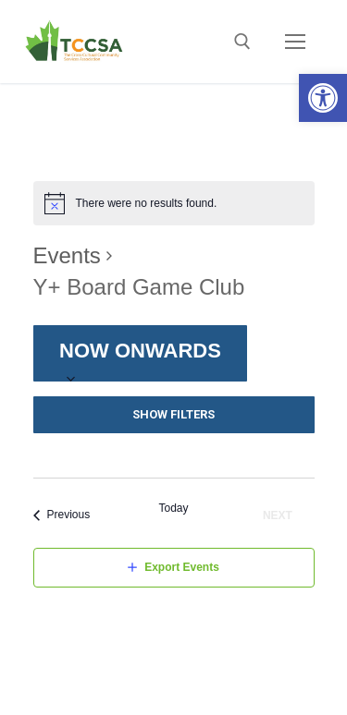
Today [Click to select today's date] (173, 508)
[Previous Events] (62, 515)
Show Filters (173, 414)
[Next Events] (281, 515)
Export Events (181, 567)
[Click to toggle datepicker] (140, 353)
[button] (323, 98)
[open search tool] (242, 41)
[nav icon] (295, 41)
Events (67, 255)
